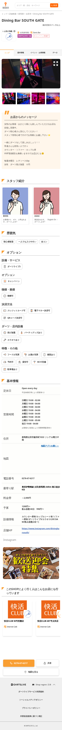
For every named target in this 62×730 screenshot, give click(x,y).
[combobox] (33, 5)
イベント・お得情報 (37, 52)
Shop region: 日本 (43, 684)
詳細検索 (13, 14)
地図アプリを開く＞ (50, 445)
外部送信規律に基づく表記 (31, 716)
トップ (5, 14)
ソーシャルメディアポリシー (31, 699)
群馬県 (21, 14)
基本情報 (20, 52)
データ (55, 52)
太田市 (28, 14)
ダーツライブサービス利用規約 (31, 691)
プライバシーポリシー (31, 708)
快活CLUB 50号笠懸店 (14, 621)
